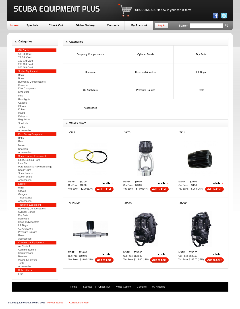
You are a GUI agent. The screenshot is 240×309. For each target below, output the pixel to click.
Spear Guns (24, 170)
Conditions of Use (79, 302)
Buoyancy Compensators (32, 81)
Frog (20, 274)
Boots (21, 78)
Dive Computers (27, 88)
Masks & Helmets (27, 259)
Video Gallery (85, 25)
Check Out (56, 25)
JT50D (128, 203)
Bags (21, 75)
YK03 (127, 132)
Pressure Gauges (27, 232)
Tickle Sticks (25, 197)
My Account (139, 25)
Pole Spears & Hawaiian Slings (35, 166)
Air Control (24, 246)
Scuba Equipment (28, 71)
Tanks (21, 127)
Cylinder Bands (26, 212)
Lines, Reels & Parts (29, 160)
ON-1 (72, 132)
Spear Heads (25, 173)
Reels (21, 235)
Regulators (24, 119)
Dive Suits (23, 91)
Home (14, 25)
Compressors (25, 253)
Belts (21, 138)
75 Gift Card (24, 57)
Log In (161, 25)
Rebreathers (25, 270)
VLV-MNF (74, 203)
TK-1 (182, 132)
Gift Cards (23, 50)
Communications (27, 249)
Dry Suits (23, 215)
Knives (22, 109)
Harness (22, 256)
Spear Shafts (25, 176)
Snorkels (23, 123)
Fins (20, 95)
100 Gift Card (25, 60)
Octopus (22, 116)
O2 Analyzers (25, 228)
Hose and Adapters (28, 222)
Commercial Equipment (31, 242)
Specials (32, 25)
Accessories (24, 130)
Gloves (22, 106)
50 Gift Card (24, 54)
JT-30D (183, 203)
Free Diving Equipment (30, 134)
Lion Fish (23, 163)
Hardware (23, 218)
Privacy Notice (55, 302)
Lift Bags (23, 225)
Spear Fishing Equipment (32, 156)
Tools (21, 263)
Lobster (22, 183)
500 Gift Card (25, 67)
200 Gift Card (25, 64)
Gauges (22, 102)
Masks (21, 112)
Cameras (23, 85)
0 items (187, 10)
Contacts (113, 25)
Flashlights (24, 99)
